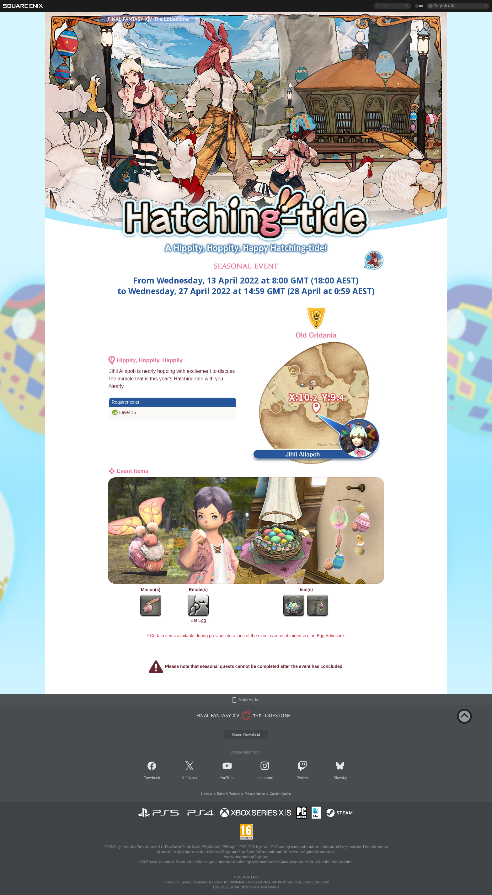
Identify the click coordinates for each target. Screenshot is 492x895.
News (192, 778)
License (206, 794)
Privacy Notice (255, 794)
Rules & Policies (228, 794)
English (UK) (444, 5)
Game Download (246, 735)
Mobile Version (249, 700)
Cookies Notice (280, 794)
